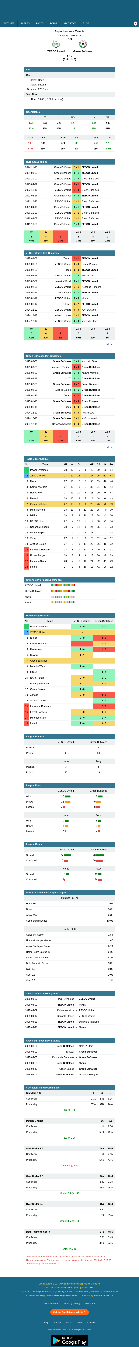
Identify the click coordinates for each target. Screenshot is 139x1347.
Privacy (57, 1322)
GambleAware (51, 1303)
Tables (25, 23)
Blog (86, 23)
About (79, 1322)
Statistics (70, 23)
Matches (8, 23)
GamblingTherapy (71, 1303)
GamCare (90, 1303)
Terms (69, 1322)
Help (46, 1322)
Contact (91, 1322)
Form (53, 23)
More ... (111, 344)
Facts (40, 23)
